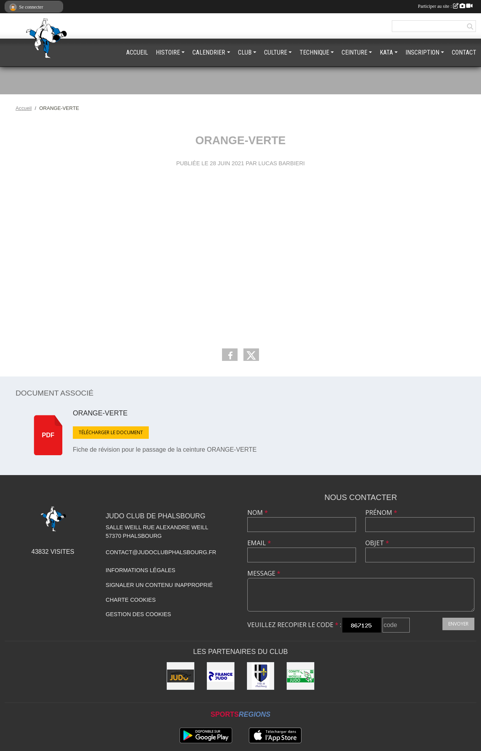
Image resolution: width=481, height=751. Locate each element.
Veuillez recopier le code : (294, 624)
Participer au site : (445, 6)
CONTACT (464, 52)
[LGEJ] (180, 676)
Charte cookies (130, 600)
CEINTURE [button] (354, 52)
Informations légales (140, 570)
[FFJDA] (220, 676)
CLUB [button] (245, 52)
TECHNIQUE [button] (314, 52)
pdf (48, 435)
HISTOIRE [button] (168, 52)
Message (263, 573)
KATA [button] (386, 52)
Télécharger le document (111, 432)
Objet (377, 543)
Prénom (381, 512)
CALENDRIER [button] (208, 52)
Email (259, 543)
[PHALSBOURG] (261, 676)
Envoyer (458, 623)
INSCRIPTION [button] (422, 52)
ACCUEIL (137, 52)
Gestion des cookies (138, 614)
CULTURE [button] (275, 52)
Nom (257, 512)
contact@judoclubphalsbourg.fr (161, 552)
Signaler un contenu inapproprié (159, 585)
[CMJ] (300, 676)
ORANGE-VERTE (100, 413)
